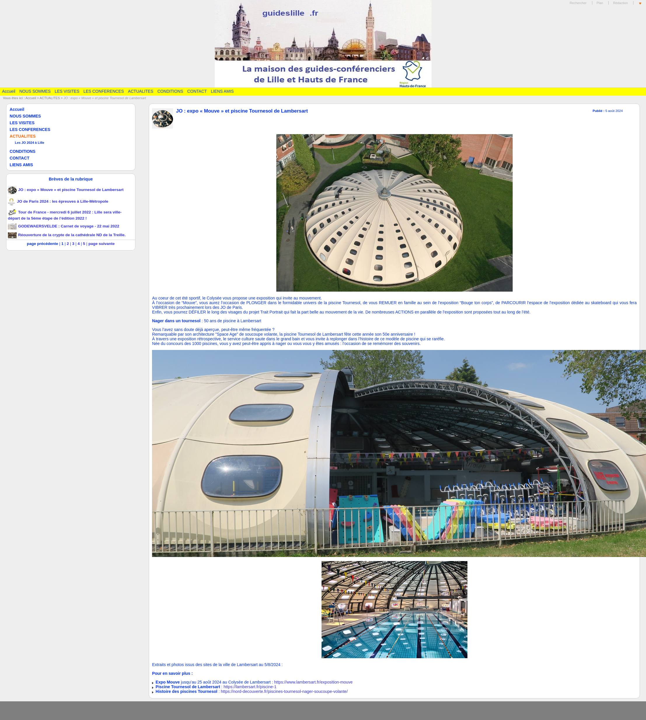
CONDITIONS (170, 91)
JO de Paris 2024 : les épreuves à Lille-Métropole (58, 201)
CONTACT (197, 91)
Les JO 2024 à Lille (29, 142)
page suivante (101, 243)
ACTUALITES (140, 91)
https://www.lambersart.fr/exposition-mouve (313, 682)
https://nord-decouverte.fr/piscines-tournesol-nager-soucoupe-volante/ (284, 691)
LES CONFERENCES (103, 91)
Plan (600, 3)
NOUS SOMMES (34, 91)
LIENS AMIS (222, 91)
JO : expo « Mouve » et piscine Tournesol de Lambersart (65, 190)
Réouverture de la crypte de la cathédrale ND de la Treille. (66, 235)
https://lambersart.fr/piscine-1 (250, 686)
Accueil (8, 91)
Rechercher (578, 3)
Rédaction (620, 3)
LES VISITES (67, 91)
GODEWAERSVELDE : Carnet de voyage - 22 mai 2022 (63, 226)
